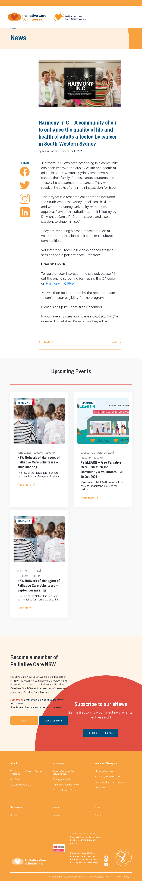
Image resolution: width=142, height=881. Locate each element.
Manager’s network (105, 771)
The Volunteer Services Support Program (26, 772)
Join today (16, 699)
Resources (15, 815)
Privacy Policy (122, 876)
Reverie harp (101, 787)
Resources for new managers (110, 782)
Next (114, 342)
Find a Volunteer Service (65, 790)
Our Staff (15, 779)
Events (98, 815)
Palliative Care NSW (20, 784)
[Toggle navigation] (131, 17)
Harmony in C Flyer (60, 283)
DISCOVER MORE (54, 720)
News (56, 815)
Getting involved (61, 779)
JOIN (24, 720)
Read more (24, 484)
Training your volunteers (107, 776)
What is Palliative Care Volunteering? (64, 772)
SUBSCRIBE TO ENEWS (101, 733)
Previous (47, 342)
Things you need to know (66, 784)
